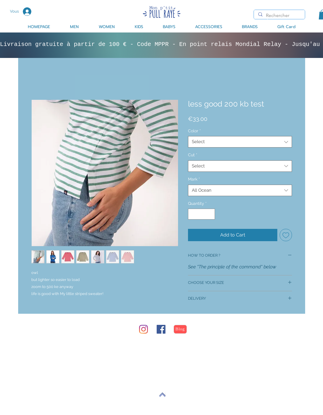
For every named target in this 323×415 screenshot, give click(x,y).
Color (194, 130)
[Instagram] (143, 329)
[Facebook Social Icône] (161, 329)
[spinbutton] (201, 214)
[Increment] (210, 214)
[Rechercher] (279, 15)
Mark (194, 179)
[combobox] (240, 142)
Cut (192, 154)
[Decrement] (192, 214)
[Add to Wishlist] (286, 235)
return (50, 351)
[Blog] (180, 329)
